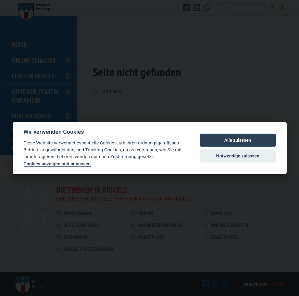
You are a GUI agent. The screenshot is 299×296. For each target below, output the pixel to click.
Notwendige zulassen (237, 155)
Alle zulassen (237, 140)
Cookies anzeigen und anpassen (57, 163)
